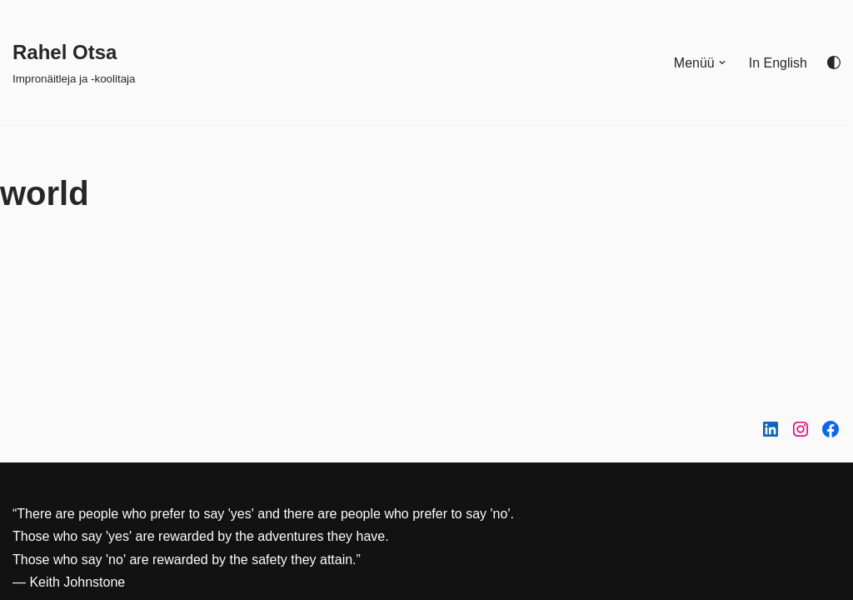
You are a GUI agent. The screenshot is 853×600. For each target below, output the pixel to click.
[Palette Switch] (834, 62)
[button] (722, 62)
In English (778, 63)
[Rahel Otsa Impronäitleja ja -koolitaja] (73, 62)
